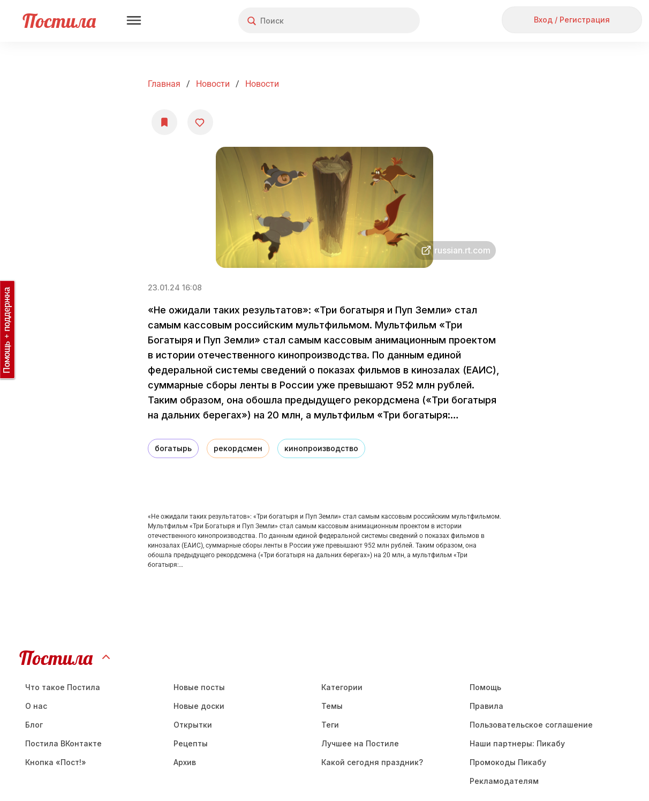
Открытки (192, 724)
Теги (330, 724)
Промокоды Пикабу (508, 762)
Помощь (485, 687)
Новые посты (199, 687)
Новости (213, 84)
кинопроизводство (321, 448)
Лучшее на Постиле (360, 743)
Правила (486, 705)
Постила (59, 21)
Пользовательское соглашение (531, 724)
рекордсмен (238, 448)
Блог (34, 724)
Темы (332, 705)
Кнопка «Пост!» (55, 762)
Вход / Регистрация (572, 19)
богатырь (173, 448)
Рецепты (190, 743)
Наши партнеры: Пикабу (517, 743)
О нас (36, 705)
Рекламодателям (504, 780)
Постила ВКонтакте (63, 743)
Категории (342, 687)
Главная (164, 84)
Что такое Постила (62, 687)
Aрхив (184, 762)
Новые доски (198, 705)
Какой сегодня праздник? (372, 762)
